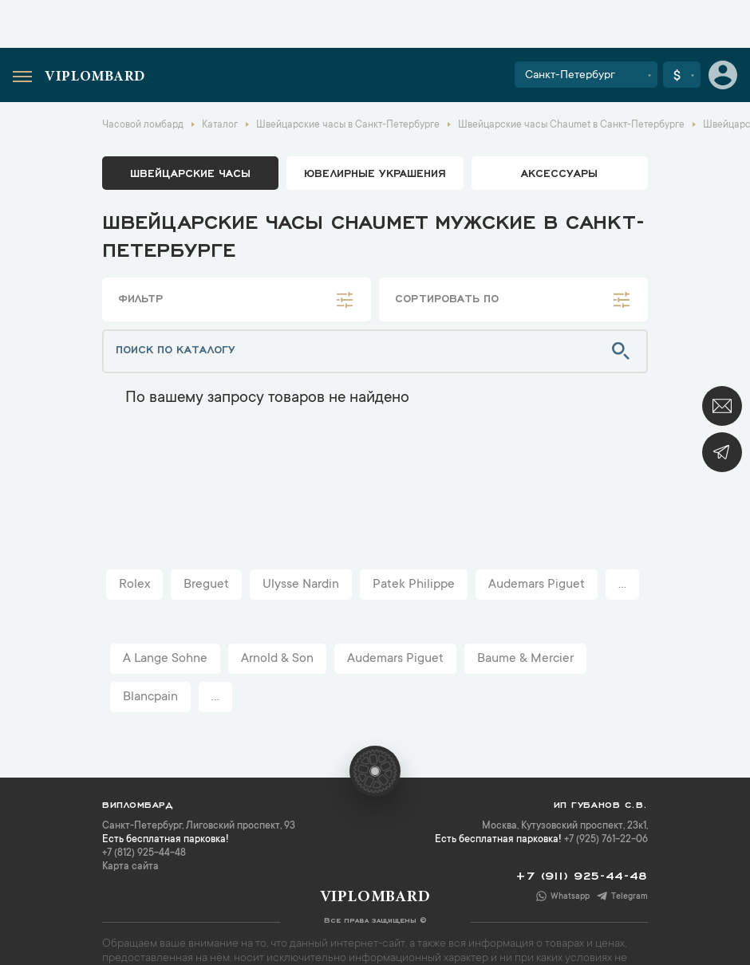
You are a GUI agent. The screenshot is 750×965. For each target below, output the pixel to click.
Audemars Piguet (536, 584)
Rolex (134, 584)
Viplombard (95, 77)
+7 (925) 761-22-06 (606, 839)
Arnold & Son (277, 659)
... (622, 584)
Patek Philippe (414, 584)
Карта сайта (130, 866)
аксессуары (559, 172)
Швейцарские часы (190, 172)
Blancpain (150, 697)
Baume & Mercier (525, 659)
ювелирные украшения (375, 172)
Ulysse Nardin (300, 584)
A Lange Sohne (165, 659)
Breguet (206, 584)
